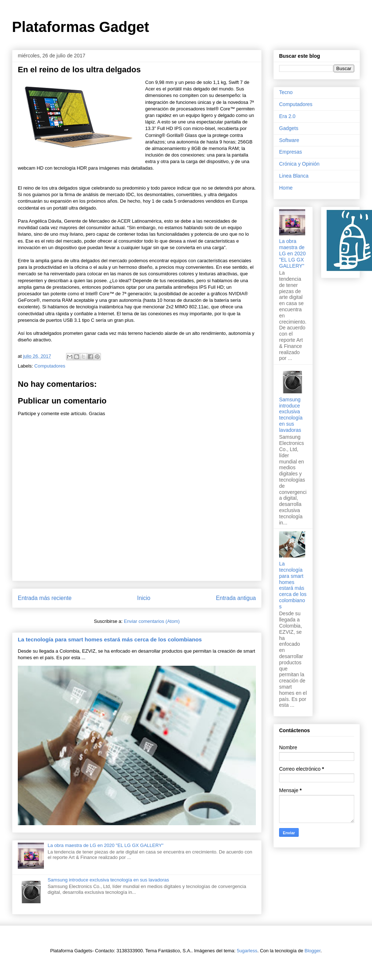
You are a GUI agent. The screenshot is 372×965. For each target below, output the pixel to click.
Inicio (143, 598)
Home (286, 188)
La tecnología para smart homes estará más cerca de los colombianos (110, 639)
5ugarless (247, 950)
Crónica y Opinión (299, 164)
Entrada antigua (236, 598)
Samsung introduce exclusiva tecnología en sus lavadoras (108, 880)
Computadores (49, 366)
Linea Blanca (293, 176)
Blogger (312, 950)
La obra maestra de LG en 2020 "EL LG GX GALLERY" (105, 845)
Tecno (286, 92)
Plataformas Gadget (80, 27)
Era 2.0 (287, 116)
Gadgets (288, 128)
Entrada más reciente (44, 598)
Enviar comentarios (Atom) (152, 621)
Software (289, 140)
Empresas (290, 152)
